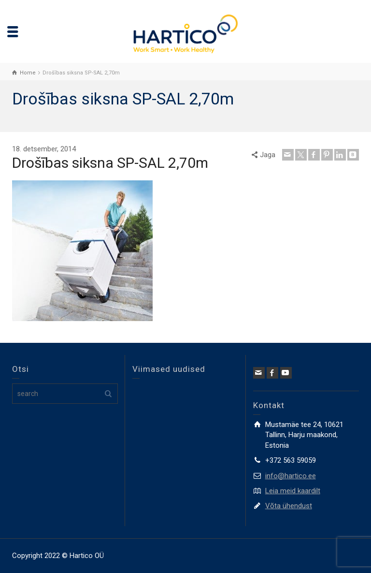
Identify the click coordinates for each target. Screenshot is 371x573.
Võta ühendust (288, 505)
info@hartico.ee (290, 475)
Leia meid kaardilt (292, 490)
